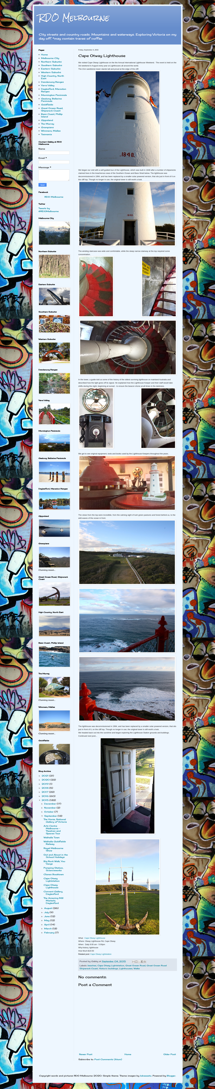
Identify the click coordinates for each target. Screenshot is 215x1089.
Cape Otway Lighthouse (95, 938)
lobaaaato (145, 1075)
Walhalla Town (52, 837)
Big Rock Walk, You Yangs (54, 862)
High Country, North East (52, 77)
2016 (45, 796)
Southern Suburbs (51, 65)
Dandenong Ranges (52, 82)
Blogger (171, 1075)
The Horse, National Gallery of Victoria (55, 820)
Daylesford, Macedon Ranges (53, 90)
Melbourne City (50, 58)
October (49, 811)
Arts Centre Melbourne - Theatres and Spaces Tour (52, 830)
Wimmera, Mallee (51, 130)
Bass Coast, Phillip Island (52, 115)
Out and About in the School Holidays (56, 855)
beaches (92, 965)
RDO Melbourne (74, 17)
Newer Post (85, 1054)
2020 (46, 779)
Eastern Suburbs (50, 68)
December (50, 803)
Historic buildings (108, 968)
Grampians (47, 127)
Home (128, 1054)
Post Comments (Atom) (108, 1059)
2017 (45, 792)
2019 (45, 784)
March (48, 928)
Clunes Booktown (54, 874)
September (51, 816)
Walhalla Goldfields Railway (55, 842)
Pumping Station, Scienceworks (53, 869)
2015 (45, 800)
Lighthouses (125, 968)
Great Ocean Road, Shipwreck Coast (52, 109)
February (49, 932)
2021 (45, 775)
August (48, 908)
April (47, 924)
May (47, 920)
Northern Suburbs (51, 61)
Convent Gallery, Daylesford (53, 892)
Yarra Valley (47, 85)
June (47, 916)
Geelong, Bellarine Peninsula (51, 99)
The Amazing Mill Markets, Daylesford (53, 900)
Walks (137, 968)
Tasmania (46, 134)
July (47, 912)
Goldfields (47, 104)
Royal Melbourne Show (53, 849)
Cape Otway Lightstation (101, 954)
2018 (45, 788)
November (50, 807)
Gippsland (47, 120)
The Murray (47, 123)
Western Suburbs (51, 72)
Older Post (169, 1054)
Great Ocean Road (135, 965)
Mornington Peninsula (54, 95)
